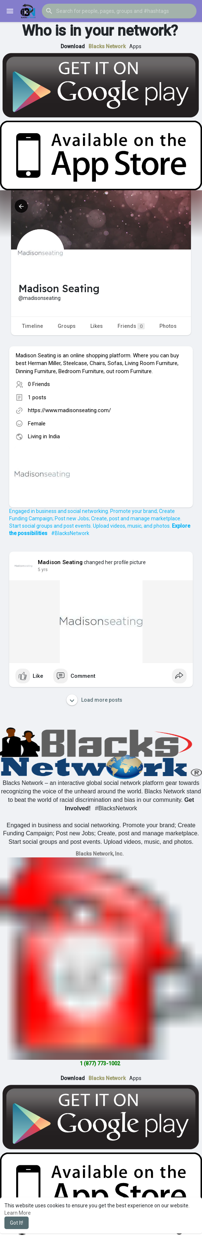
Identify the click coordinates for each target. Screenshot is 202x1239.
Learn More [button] (17, 1213)
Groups (67, 326)
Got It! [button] (16, 1223)
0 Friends (39, 384)
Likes (96, 326)
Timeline (32, 326)
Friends (131, 326)
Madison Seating (60, 562)
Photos (168, 326)
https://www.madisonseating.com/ (69, 410)
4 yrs (43, 569)
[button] (119, 11)
